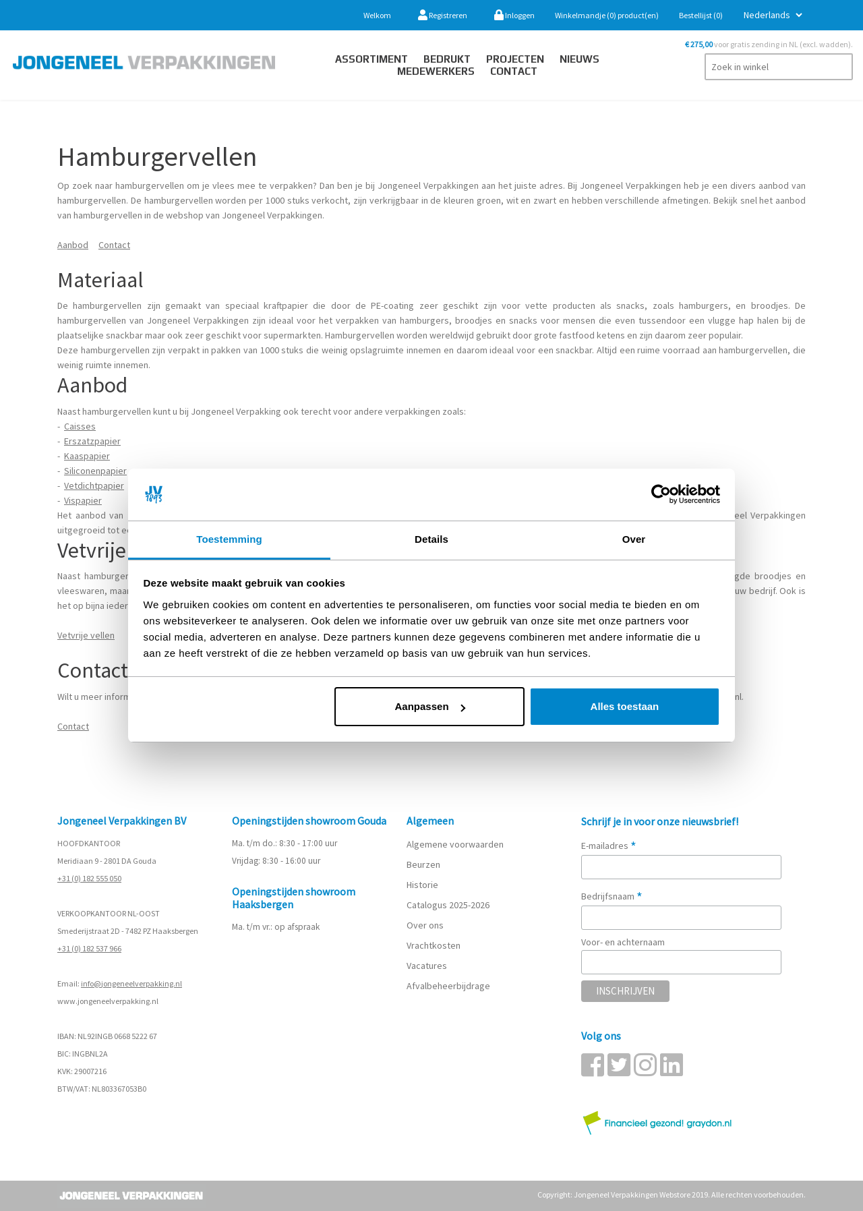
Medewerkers (436, 71)
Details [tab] (431, 539)
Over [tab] (634, 539)
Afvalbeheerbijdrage (449, 986)
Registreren (442, 15)
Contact (114, 245)
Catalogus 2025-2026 (448, 905)
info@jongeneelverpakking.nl (131, 983)
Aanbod (72, 245)
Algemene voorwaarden (455, 844)
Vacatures (428, 965)
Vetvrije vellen (86, 635)
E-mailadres (608, 845)
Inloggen (514, 15)
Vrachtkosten (433, 945)
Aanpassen (430, 706)
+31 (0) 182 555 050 (89, 878)
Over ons (425, 925)
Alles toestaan (625, 706)
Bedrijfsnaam (612, 896)
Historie (422, 885)
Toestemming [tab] (229, 539)
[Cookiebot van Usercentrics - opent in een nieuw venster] (661, 495)
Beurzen (423, 864)
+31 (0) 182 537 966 (89, 948)
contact (513, 71)
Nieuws (579, 59)
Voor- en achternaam (623, 942)
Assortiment (371, 59)
